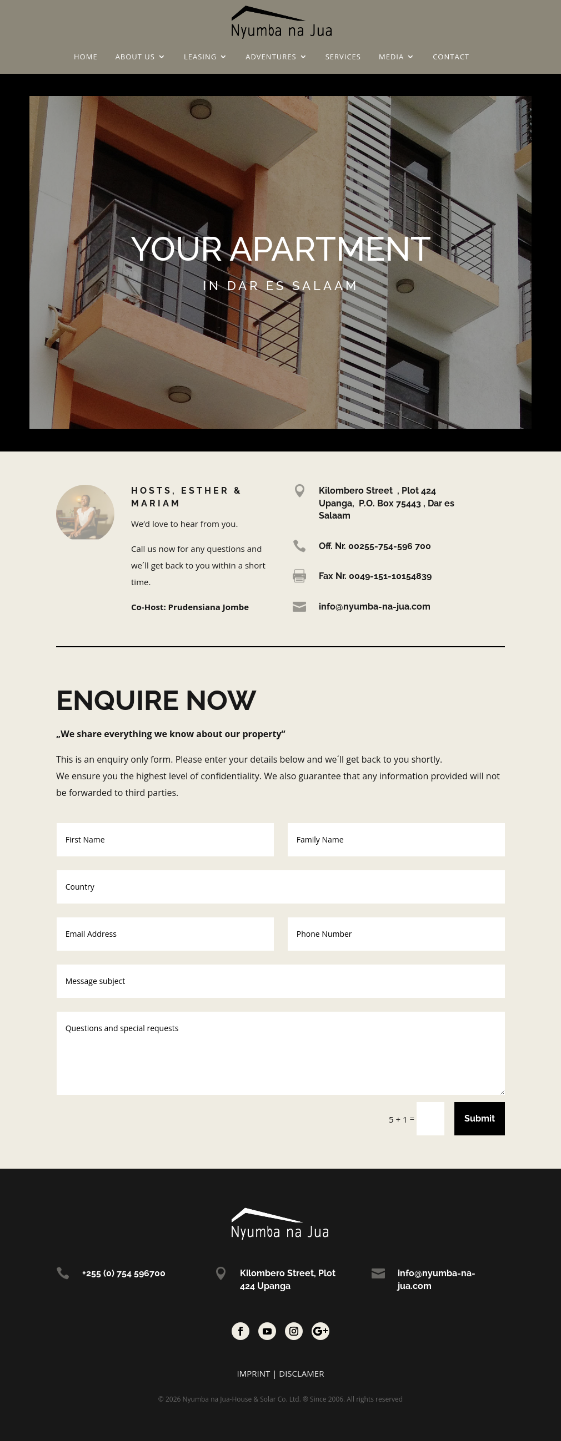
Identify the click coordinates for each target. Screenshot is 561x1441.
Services (343, 57)
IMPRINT (254, 1373)
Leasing (200, 57)
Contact (451, 57)
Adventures (271, 57)
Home (86, 57)
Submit (479, 1118)
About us (135, 57)
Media (391, 57)
